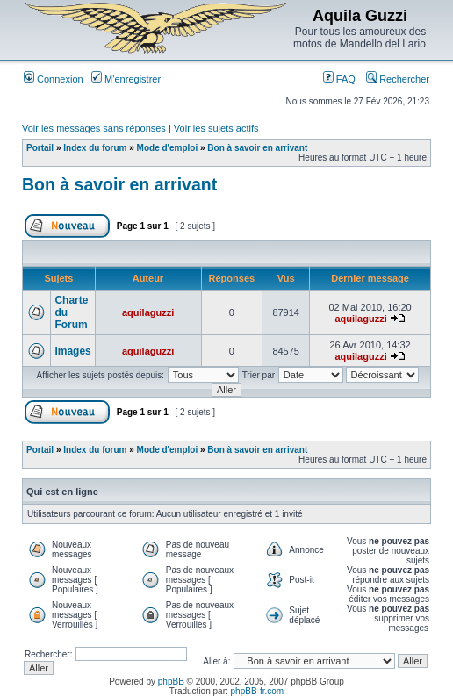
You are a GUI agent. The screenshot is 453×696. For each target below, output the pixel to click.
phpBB (171, 681)
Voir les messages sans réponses (94, 128)
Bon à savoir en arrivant (257, 148)
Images (72, 351)
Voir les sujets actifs (216, 128)
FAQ (339, 79)
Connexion (53, 79)
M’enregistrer (126, 79)
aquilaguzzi (148, 312)
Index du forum (94, 148)
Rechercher (397, 79)
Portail (40, 148)
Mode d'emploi (167, 148)
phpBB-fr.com (257, 691)
